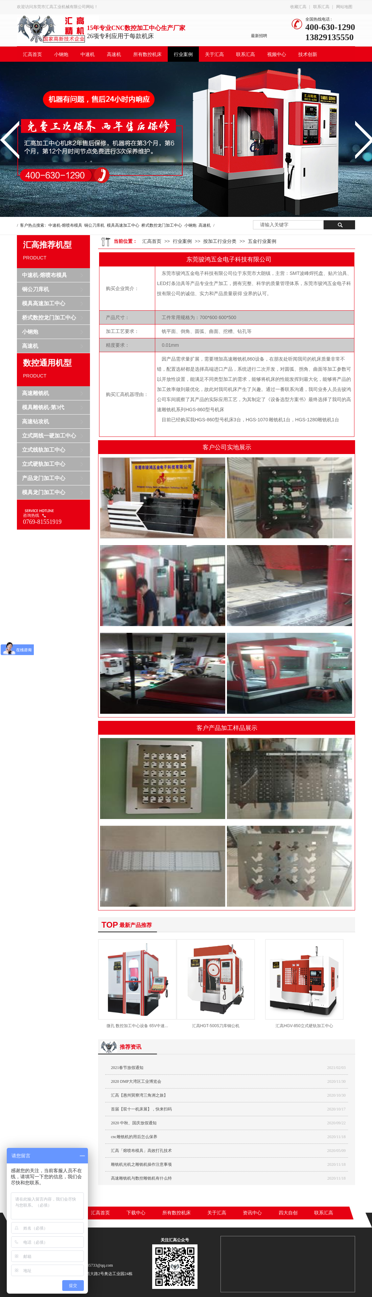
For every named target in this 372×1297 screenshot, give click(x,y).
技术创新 (307, 54)
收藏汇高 (298, 6)
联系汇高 (321, 6)
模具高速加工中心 (123, 225)
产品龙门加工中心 (43, 478)
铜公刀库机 (94, 225)
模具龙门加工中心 (43, 492)
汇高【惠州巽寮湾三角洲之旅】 (139, 1095)
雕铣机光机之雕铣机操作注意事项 (141, 1164)
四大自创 (288, 1212)
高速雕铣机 (35, 393)
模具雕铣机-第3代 (43, 407)
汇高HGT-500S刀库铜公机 (216, 1025)
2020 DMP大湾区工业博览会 (136, 1081)
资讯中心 (252, 1212)
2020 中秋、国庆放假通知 (134, 1123)
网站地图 (344, 6)
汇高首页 (32, 54)
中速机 (87, 54)
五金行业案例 (262, 241)
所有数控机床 (147, 54)
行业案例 (183, 54)
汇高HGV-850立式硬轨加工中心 (304, 1025)
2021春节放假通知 (127, 1067)
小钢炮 (61, 54)
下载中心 (135, 1212)
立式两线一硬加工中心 (49, 436)
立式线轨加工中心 (43, 450)
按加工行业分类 (219, 241)
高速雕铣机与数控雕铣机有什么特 (141, 1178)
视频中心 (276, 54)
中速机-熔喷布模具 (65, 225)
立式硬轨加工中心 (43, 464)
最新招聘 (259, 35)
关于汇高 (214, 54)
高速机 (114, 54)
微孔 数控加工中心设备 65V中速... (137, 1025)
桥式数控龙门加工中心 (161, 225)
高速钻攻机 (35, 421)
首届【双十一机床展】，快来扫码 (141, 1109)
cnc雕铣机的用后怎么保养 (134, 1136)
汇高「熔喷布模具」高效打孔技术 (141, 1150)
